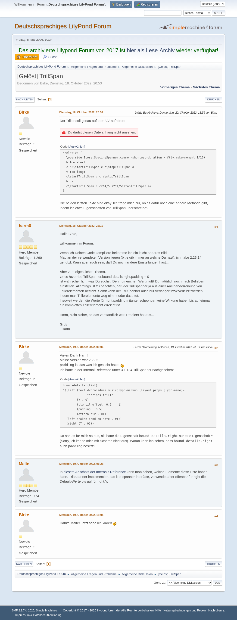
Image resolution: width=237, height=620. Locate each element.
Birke (24, 112)
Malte (24, 464)
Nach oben (24, 564)
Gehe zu (159, 582)
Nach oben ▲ (216, 610)
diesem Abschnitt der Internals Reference (95, 472)
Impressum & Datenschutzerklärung (38, 615)
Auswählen (76, 146)
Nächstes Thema (206, 87)
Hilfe (158, 610)
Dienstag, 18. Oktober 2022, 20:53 (81, 112)
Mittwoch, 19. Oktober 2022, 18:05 (81, 515)
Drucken (213, 99)
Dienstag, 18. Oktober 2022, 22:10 (81, 225)
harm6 (25, 225)
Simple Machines (46, 610)
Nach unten (24, 99)
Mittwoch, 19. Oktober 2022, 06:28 (81, 463)
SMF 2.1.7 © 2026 (23, 610)
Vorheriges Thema (175, 87)
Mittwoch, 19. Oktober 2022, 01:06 (81, 347)
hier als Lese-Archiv (151, 50)
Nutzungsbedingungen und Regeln (184, 610)
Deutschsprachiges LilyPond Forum (63, 26)
